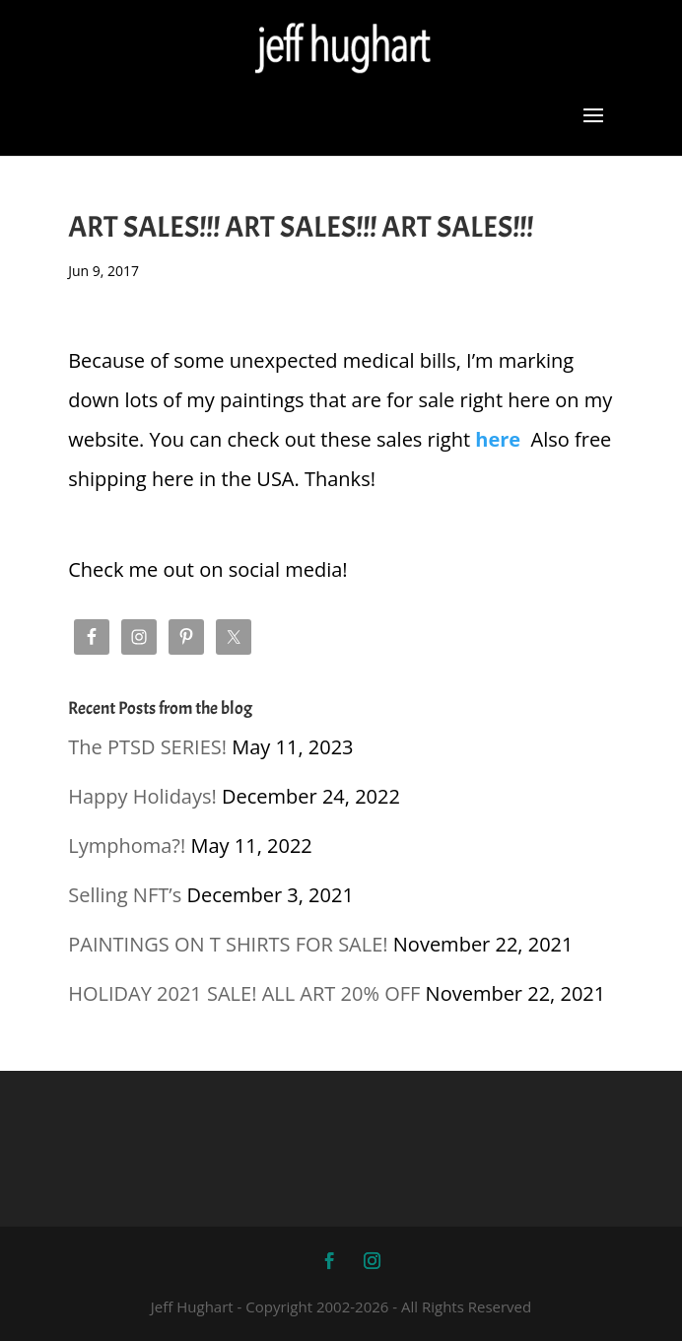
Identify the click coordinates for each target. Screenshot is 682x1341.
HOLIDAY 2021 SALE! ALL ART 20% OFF (244, 993)
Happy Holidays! (142, 796)
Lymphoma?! (126, 845)
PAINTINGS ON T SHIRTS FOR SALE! (227, 944)
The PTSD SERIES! (147, 747)
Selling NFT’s (124, 895)
